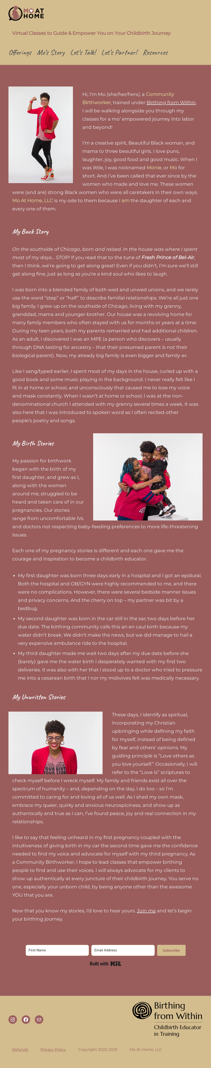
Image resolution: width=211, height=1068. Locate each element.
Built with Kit (105, 963)
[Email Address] (123, 950)
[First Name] (57, 950)
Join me (146, 911)
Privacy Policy (53, 1049)
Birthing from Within (171, 102)
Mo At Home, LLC (146, 1049)
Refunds (20, 1049)
